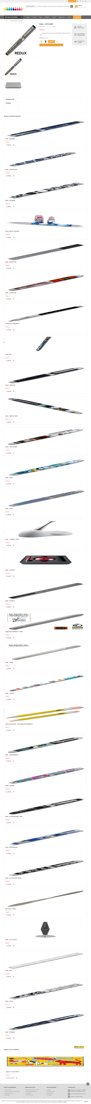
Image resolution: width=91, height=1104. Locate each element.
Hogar (40, 17)
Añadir (51, 41)
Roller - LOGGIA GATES (11, 169)
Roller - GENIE (9, 477)
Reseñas (8, 103)
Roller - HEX (8, 354)
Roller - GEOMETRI (10, 200)
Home (28, 17)
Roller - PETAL (9, 1001)
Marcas (69, 17)
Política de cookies (9, 1093)
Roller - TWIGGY (9, 693)
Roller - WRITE (9, 508)
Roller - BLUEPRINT (10, 138)
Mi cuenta (49, 1095)
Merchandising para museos (32, 1089)
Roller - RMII (8, 970)
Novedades (77, 17)
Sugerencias (62, 17)
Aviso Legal (7, 1095)
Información (10, 99)
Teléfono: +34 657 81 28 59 (76, 1096)
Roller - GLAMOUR (10, 1032)
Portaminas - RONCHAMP (12, 323)
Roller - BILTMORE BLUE (11, 847)
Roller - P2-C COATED (11, 939)
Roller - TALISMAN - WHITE (12, 539)
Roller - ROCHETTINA (10, 262)
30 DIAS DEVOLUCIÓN (80, 27)
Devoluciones (50, 1093)
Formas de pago (51, 1091)
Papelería (47, 17)
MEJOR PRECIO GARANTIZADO (81, 34)
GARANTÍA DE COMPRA (80, 42)
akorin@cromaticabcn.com (80, 1093)
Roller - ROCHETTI (10, 601)
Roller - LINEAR (9, 662)
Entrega (49, 1089)
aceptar (86, 1101)
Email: (78, 1093)
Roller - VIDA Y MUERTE (11, 447)
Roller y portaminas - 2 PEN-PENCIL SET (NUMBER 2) (19, 724)
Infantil (54, 17)
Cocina (34, 17)
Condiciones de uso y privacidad (12, 1091)
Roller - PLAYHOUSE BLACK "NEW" (14, 816)
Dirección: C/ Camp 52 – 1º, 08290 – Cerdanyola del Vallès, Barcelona (78, 1090)
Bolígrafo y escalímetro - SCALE (14, 631)
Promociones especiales (31, 1091)
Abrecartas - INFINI (10, 909)
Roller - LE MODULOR (10, 293)
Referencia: (42, 38)
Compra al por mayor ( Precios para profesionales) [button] (51, 45)
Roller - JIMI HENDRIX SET (11, 755)
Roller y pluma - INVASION (12, 231)
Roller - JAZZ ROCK (10, 385)
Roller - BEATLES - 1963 (11, 416)
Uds (41, 41)
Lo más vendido (29, 1095)
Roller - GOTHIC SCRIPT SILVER (13, 878)
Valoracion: (42, 26)
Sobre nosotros (8, 1089)
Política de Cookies (62, 1102)
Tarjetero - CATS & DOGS (12, 1071)
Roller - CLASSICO (10, 570)
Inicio (7, 20)
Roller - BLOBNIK (9, 785)
